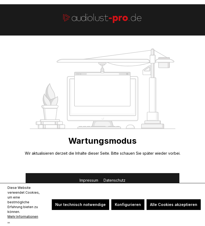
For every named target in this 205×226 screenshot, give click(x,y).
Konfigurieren (128, 204)
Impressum (89, 180)
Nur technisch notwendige (80, 204)
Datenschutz (114, 180)
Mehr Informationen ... (22, 219)
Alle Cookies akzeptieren (173, 204)
